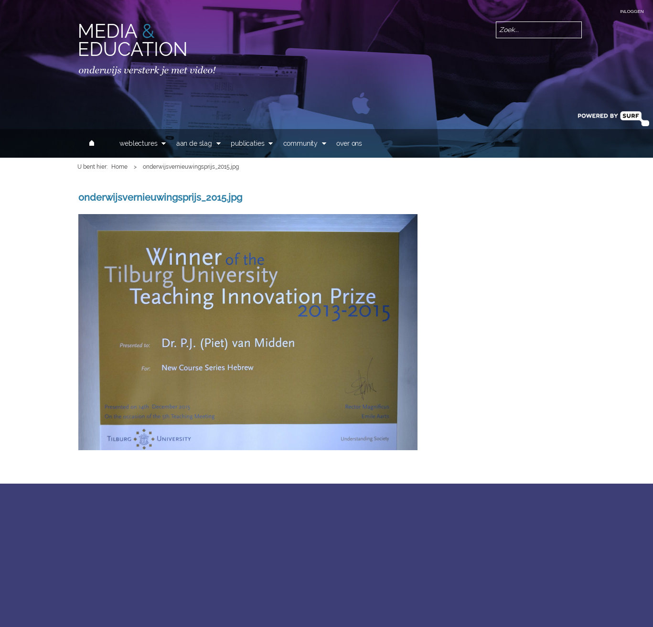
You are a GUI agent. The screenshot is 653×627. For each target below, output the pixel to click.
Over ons (349, 143)
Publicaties (247, 143)
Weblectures (138, 143)
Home (119, 166)
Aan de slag (194, 143)
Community (300, 143)
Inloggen (631, 11)
